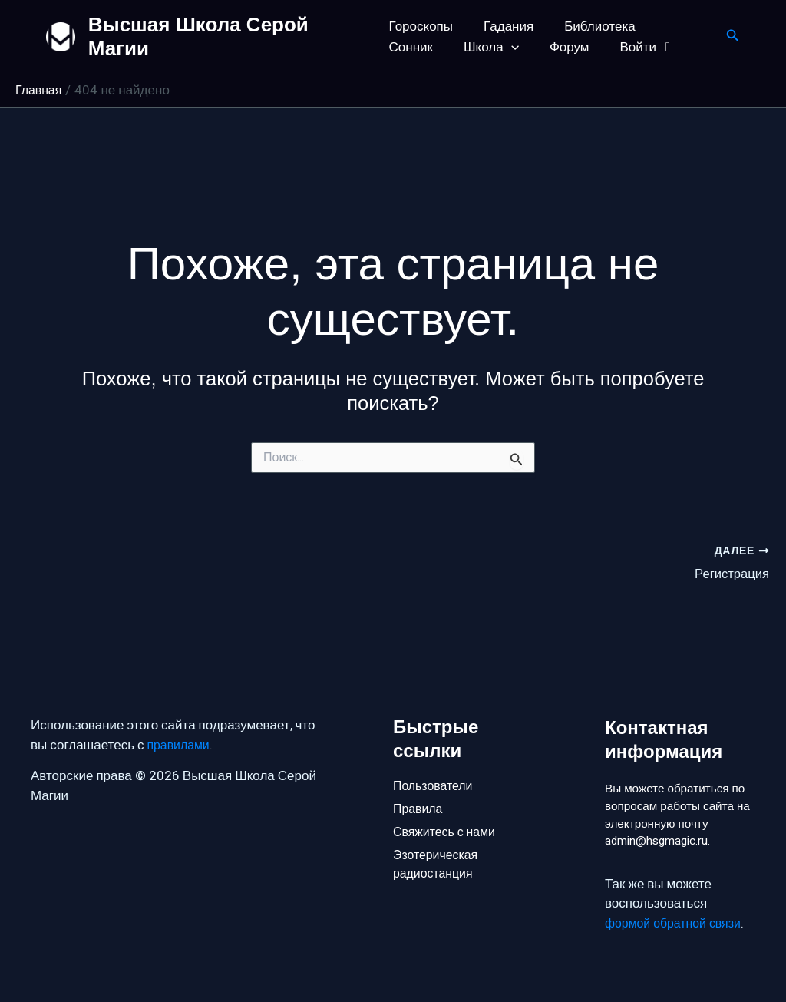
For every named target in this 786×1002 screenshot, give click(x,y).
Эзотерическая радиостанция (438, 845)
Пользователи (435, 758)
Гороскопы (421, 26)
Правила (419, 783)
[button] (436, 47)
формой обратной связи (677, 923)
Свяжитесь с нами (447, 809)
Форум (490, 47)
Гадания (504, 26)
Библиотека (590, 26)
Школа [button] (416, 47)
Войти (564, 47)
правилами (180, 717)
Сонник (674, 26)
